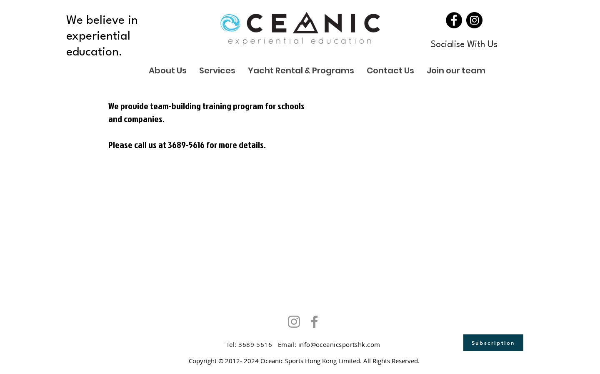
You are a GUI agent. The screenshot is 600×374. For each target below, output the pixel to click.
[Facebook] (454, 20)
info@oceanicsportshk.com (339, 344)
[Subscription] (493, 342)
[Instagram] (474, 20)
